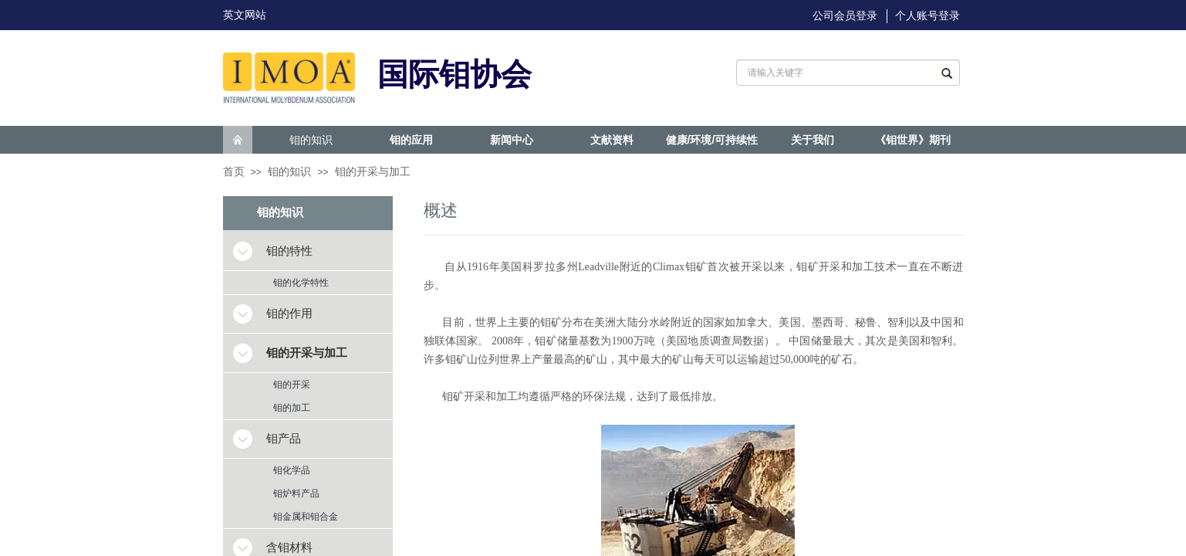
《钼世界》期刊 (913, 140)
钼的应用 (411, 140)
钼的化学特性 (301, 282)
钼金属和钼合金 (305, 516)
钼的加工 (291, 407)
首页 (234, 172)
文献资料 (612, 140)
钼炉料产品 (296, 493)
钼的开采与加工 (373, 172)
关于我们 (812, 140)
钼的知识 (311, 140)
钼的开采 (291, 384)
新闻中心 (511, 140)
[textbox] (831, 72)
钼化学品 (291, 470)
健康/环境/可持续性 (712, 140)
